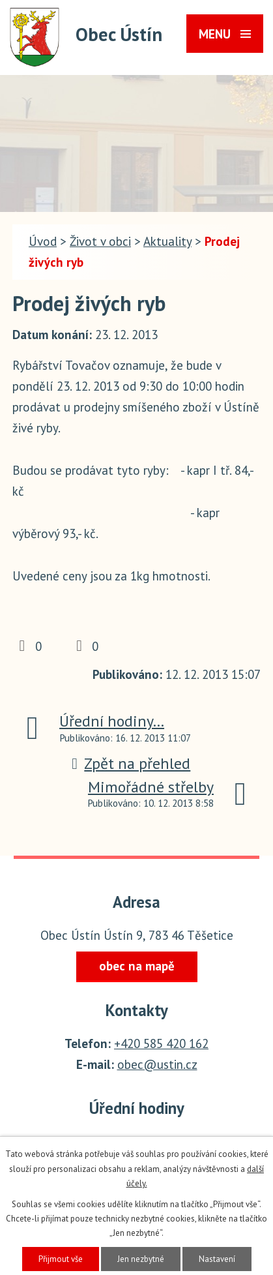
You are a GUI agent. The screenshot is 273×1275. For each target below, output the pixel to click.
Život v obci (100, 241)
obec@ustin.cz (157, 1064)
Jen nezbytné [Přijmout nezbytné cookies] (140, 1259)
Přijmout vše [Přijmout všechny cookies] (60, 1259)
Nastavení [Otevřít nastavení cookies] (217, 1259)
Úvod (43, 241)
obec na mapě (137, 966)
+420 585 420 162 (161, 1043)
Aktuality (167, 241)
